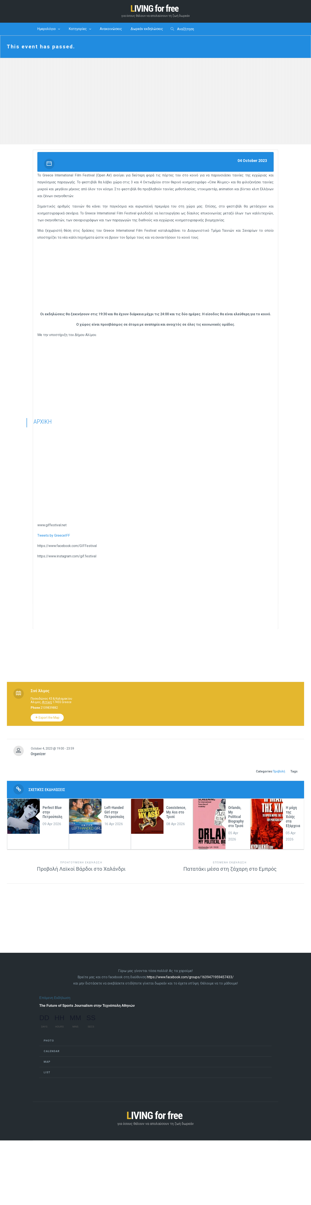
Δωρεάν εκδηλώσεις (147, 29)
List (47, 1072)
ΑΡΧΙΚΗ (42, 422)
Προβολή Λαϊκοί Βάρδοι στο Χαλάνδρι (81, 866)
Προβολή (279, 772)
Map (47, 1062)
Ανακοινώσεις (111, 29)
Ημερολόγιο (46, 29)
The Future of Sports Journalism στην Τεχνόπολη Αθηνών (87, 1006)
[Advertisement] (155, 277)
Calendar (52, 1051)
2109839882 (49, 708)
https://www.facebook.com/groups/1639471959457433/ (190, 978)
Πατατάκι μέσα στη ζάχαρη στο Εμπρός (230, 866)
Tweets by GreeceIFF (53, 536)
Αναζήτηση (182, 29)
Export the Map (47, 718)
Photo (49, 1041)
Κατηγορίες (78, 29)
